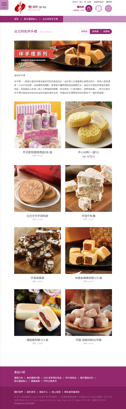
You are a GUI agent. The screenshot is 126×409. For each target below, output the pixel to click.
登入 (81, 2)
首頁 (16, 19)
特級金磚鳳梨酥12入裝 (88, 278)
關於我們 (18, 392)
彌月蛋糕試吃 (86, 378)
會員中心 (43, 392)
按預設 (84, 31)
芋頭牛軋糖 (88, 216)
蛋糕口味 (18, 378)
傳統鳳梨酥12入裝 (37, 340)
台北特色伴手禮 (50, 19)
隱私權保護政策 (72, 392)
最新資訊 (31, 392)
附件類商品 (70, 378)
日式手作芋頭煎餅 (37, 216)
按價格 (106, 31)
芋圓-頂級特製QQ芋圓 (88, 340)
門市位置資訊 (50, 381)
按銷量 (95, 31)
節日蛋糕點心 (30, 19)
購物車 (109, 2)
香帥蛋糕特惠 (33, 378)
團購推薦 (35, 381)
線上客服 (56, 392)
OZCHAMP (30, 403)
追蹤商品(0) (99, 2)
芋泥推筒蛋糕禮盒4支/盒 (37, 152)
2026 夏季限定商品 (53, 378)
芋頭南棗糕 (37, 278)
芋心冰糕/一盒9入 (88, 152)
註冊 (89, 2)
